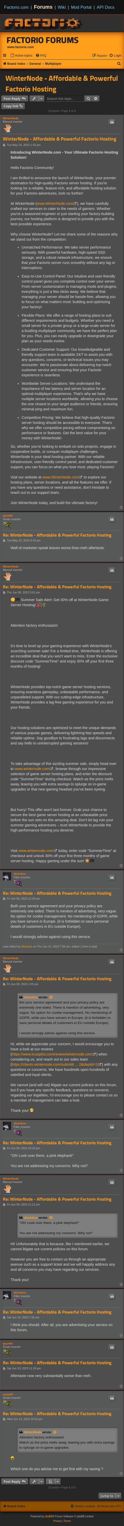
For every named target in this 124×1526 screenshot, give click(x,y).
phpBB (48, 1516)
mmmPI (8, 1394)
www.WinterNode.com (55, 203)
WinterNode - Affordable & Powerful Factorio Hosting (61, 83)
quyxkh (8, 515)
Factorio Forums (43, 40)
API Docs (105, 7)
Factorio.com (16, 7)
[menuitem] (21, 55)
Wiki (62, 7)
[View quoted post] (51, 997)
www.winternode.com (32, 769)
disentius (20, 873)
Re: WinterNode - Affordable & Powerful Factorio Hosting (57, 535)
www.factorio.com (20, 47)
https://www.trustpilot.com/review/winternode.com (52, 1054)
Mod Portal (81, 7)
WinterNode (11, 118)
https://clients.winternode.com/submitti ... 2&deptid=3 (55, 1064)
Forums (43, 7)
